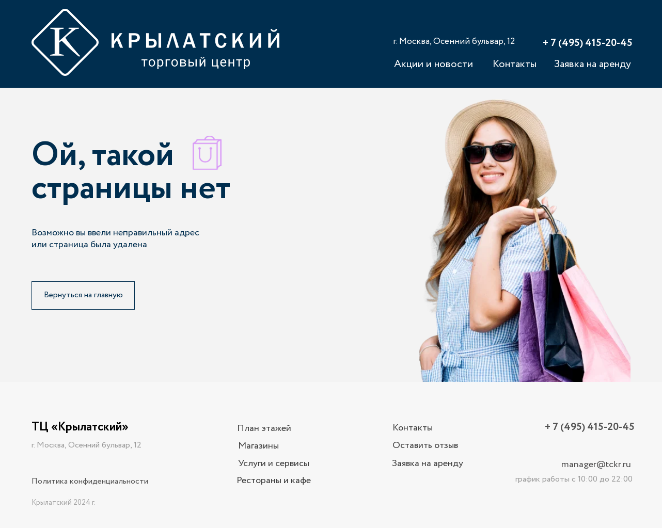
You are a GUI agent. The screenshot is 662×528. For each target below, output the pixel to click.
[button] (425, 446)
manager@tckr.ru (596, 464)
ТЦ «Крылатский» (80, 427)
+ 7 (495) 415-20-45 (588, 43)
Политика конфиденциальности (89, 481)
